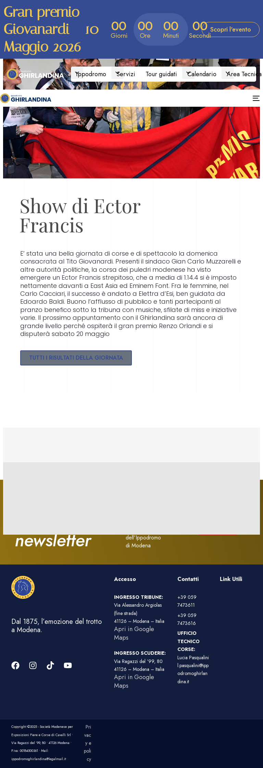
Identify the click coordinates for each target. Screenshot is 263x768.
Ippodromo (91, 74)
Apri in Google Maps (134, 633)
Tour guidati (161, 74)
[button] (77, 73)
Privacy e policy (87, 743)
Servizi (125, 74)
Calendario (201, 74)
